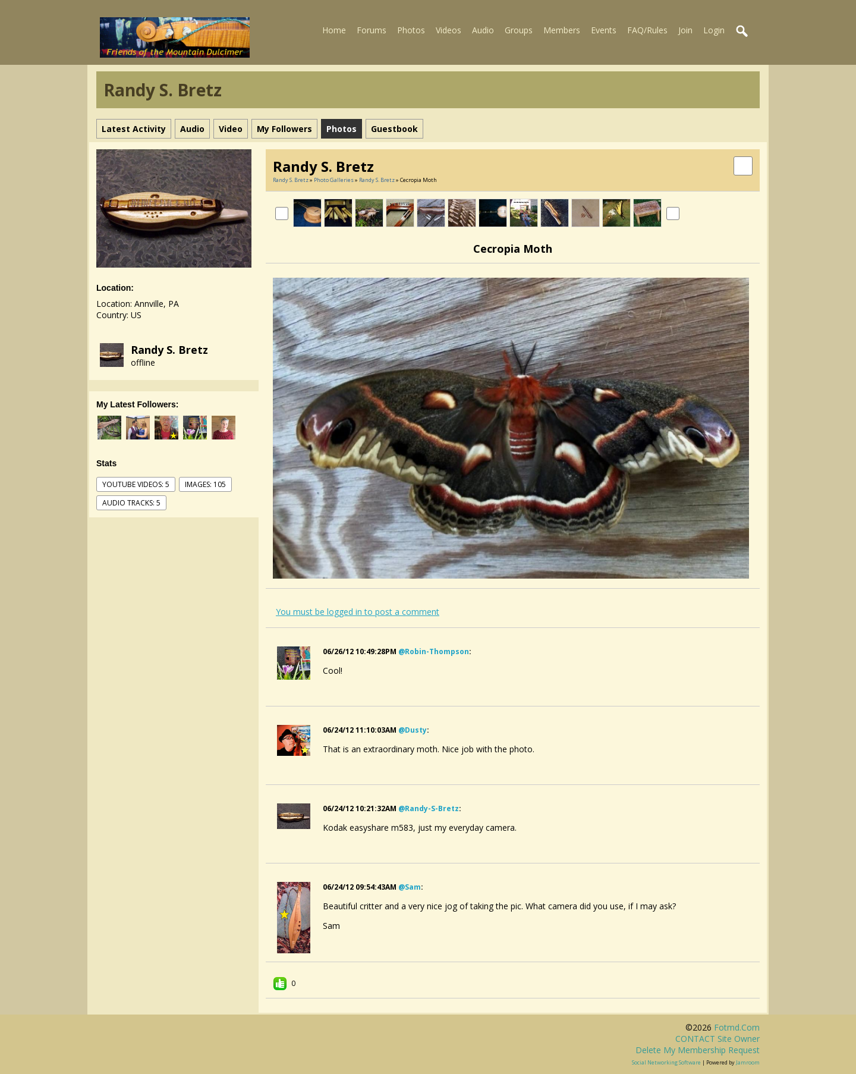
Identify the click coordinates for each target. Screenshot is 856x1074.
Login (714, 30)
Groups (519, 30)
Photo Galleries (334, 180)
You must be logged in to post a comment (357, 611)
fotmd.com (737, 1027)
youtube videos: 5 (135, 484)
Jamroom (748, 1062)
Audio (483, 30)
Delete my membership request (697, 1050)
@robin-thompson (433, 651)
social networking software (666, 1062)
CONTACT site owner (717, 1038)
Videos (448, 30)
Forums (371, 30)
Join (685, 30)
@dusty (412, 730)
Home (334, 30)
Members (561, 30)
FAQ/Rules (647, 30)
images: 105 (205, 484)
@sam (409, 887)
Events (603, 30)
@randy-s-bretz (428, 808)
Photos (411, 30)
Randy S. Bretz (169, 350)
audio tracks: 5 (131, 503)
